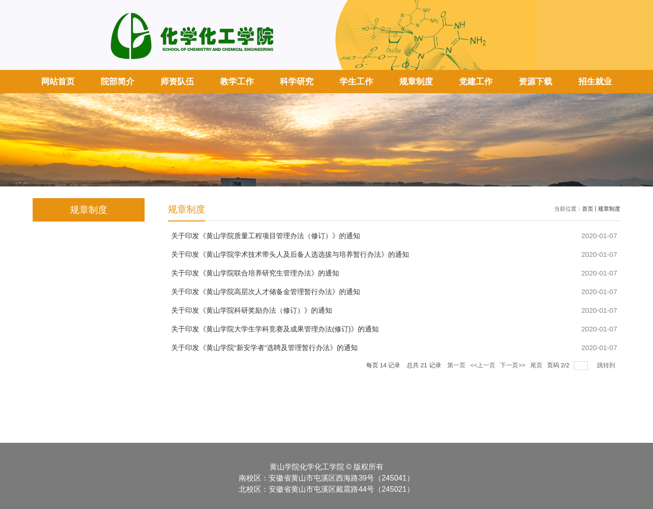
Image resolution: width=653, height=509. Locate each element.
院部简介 (117, 81)
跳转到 (607, 365)
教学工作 (237, 81)
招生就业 (595, 81)
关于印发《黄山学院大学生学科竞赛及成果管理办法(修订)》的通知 (275, 329)
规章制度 (416, 81)
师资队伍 (177, 81)
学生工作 (356, 81)
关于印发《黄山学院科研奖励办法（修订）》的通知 (251, 310)
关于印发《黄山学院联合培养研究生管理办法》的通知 (255, 273)
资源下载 (535, 81)
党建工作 (476, 81)
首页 (587, 209)
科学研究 (296, 81)
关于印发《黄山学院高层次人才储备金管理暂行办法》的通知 (265, 292)
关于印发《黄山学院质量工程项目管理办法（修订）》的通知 (265, 236)
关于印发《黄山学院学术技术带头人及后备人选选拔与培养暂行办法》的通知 (290, 254)
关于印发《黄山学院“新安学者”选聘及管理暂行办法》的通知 (264, 347)
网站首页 (58, 81)
